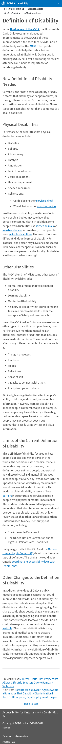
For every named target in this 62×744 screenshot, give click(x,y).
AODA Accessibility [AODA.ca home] (17, 3)
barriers (7, 496)
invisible (7, 628)
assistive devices (12, 230)
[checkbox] (58, 3)
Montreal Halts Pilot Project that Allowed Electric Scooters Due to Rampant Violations (30, 682)
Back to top (31, 704)
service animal (44, 201)
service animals (45, 226)
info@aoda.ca (8, 742)
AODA (33, 46)
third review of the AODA (24, 29)
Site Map (6, 727)
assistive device (46, 206)
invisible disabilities (20, 234)
